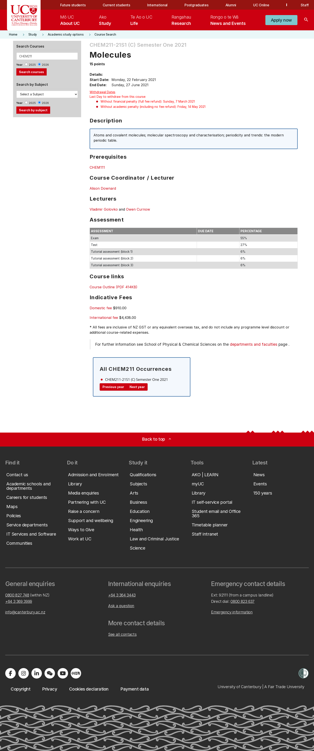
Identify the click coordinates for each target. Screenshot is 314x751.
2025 (32, 64)
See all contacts (122, 634)
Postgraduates (196, 5)
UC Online (261, 5)
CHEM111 (97, 167)
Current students (116, 5)
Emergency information (232, 612)
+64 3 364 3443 (122, 595)
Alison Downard (103, 188)
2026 (45, 64)
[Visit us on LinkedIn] (36, 673)
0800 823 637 (242, 601)
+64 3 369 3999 (18, 601)
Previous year (113, 387)
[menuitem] (70, 20)
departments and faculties (253, 344)
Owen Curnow (138, 209)
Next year (137, 387)
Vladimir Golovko (104, 209)
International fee (104, 317)
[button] (281, 20)
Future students (72, 5)
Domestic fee (101, 308)
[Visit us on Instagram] (23, 673)
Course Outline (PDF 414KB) (113, 287)
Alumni (230, 5)
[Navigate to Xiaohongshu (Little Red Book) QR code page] (76, 673)
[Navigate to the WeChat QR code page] (49, 673)
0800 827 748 (17, 595)
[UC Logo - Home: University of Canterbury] (24, 15)
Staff (305, 5)
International (157, 5)
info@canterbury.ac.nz (25, 612)
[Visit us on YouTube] (63, 673)
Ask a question (121, 605)
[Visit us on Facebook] (10, 673)
